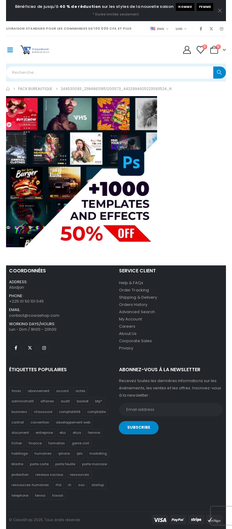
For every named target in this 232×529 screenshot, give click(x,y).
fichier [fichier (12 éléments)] (16, 443)
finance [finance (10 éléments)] (35, 443)
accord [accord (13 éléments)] (62, 390)
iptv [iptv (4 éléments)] (80, 453)
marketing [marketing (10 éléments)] (98, 453)
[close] (220, 10)
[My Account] (187, 50)
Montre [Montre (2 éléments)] (17, 464)
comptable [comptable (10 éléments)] (96, 411)
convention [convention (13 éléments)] (40, 422)
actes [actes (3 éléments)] (80, 390)
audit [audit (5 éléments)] (65, 401)
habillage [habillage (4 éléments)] (19, 453)
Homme (185, 7)
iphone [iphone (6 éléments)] (64, 453)
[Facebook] (201, 28)
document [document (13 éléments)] (20, 432)
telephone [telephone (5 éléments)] (19, 495)
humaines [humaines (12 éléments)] (43, 453)
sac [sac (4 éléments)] (81, 484)
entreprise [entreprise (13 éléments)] (44, 432)
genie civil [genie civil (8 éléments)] (80, 443)
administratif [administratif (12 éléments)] (22, 401)
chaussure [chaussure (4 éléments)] (43, 411)
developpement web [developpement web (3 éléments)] (73, 422)
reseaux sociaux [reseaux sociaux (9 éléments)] (49, 474)
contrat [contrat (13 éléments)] (17, 422)
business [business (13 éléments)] (19, 411)
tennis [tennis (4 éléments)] (40, 495)
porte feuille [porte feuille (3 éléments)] (65, 464)
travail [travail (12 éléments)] (57, 495)
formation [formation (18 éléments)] (56, 443)
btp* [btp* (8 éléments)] (98, 401)
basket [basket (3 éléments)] (83, 401)
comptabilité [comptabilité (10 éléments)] (69, 411)
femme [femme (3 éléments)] (94, 432)
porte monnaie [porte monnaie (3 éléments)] (94, 464)
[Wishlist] (200, 50)
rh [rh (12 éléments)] (69, 484)
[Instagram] (221, 28)
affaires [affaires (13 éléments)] (47, 401)
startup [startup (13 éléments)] (98, 484)
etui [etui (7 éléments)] (63, 432)
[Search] (219, 73)
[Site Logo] (35, 49)
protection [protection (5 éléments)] (20, 474)
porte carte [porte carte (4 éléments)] (39, 464)
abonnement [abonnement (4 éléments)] (39, 390)
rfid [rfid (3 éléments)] (58, 484)
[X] (211, 28)
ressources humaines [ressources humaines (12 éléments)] (30, 484)
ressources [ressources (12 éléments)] (79, 474)
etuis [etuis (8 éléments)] (77, 432)
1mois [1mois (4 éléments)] (16, 390)
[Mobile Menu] (10, 50)
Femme (205, 7)
